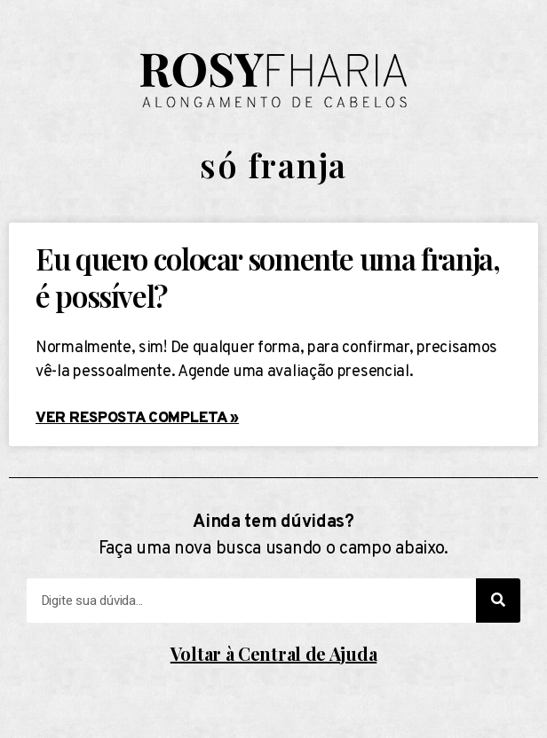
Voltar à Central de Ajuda (273, 653)
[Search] (498, 600)
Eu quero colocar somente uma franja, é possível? (268, 276)
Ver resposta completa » (137, 418)
